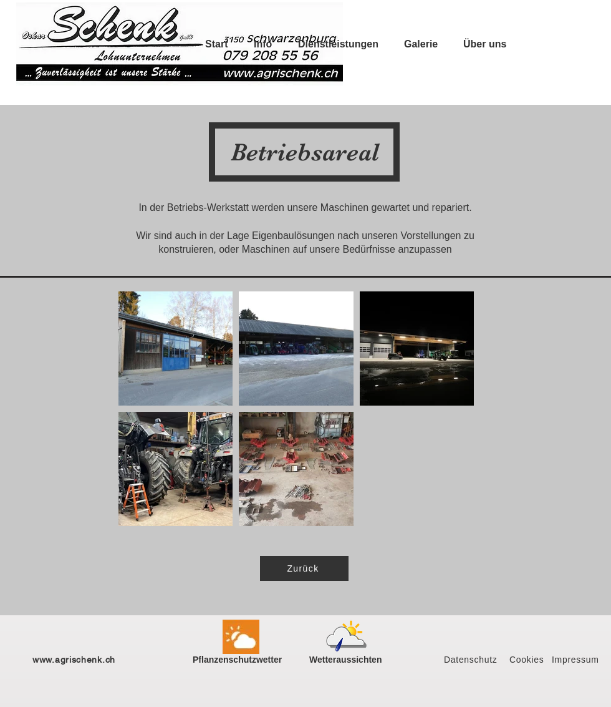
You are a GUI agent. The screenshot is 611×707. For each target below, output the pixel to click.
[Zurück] (304, 568)
